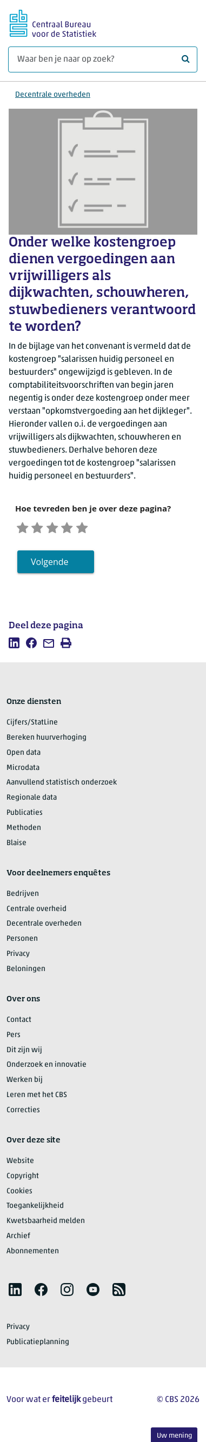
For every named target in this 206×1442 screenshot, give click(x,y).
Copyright (22, 1179)
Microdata (22, 771)
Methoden (23, 831)
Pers (13, 1038)
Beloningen (25, 972)
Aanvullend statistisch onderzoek (61, 786)
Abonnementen (32, 1254)
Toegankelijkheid (35, 1209)
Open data (23, 756)
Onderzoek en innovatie (46, 1068)
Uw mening (174, 1435)
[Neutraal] (61, 528)
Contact (18, 1023)
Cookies (19, 1194)
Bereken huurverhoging (46, 741)
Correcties (23, 1113)
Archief (18, 1239)
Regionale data (31, 801)
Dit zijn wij (24, 1053)
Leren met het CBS (36, 1098)
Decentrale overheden (52, 94)
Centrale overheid (36, 912)
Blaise (16, 846)
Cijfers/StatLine (32, 725)
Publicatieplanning (37, 1345)
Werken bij (24, 1083)
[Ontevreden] (43, 528)
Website (20, 1164)
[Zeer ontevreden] (24, 528)
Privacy (18, 957)
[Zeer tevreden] (99, 528)
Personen (22, 942)
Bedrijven (22, 897)
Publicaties (24, 816)
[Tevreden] (80, 528)
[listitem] (14, 646)
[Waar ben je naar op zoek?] (102, 59)
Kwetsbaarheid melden (45, 1224)
